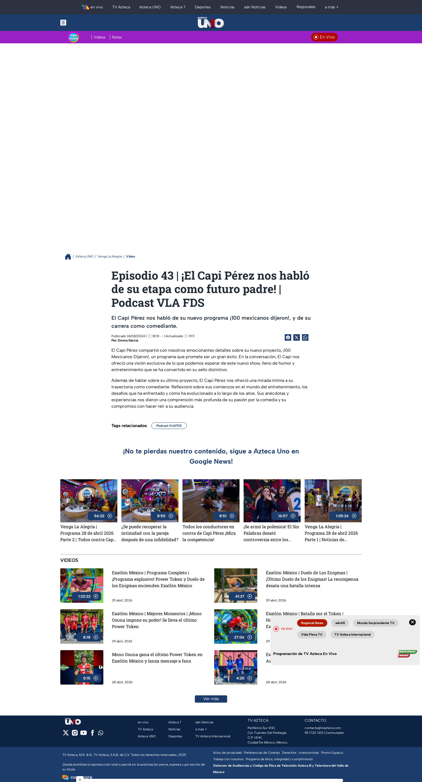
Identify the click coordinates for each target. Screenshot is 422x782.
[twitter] (65, 734)
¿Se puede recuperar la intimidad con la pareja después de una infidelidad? (149, 533)
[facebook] (92, 734)
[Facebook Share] (288, 337)
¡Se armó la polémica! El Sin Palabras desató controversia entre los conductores (271, 533)
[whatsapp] (100, 734)
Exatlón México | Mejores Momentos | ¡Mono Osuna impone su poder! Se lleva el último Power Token (157, 620)
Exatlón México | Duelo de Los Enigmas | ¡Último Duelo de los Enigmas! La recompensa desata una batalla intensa (312, 579)
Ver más (211, 698)
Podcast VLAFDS (169, 426)
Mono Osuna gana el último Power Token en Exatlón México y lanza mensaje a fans (157, 657)
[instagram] (74, 734)
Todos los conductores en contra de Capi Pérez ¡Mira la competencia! (209, 533)
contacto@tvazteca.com (323, 728)
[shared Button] (305, 337)
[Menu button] (81, 22)
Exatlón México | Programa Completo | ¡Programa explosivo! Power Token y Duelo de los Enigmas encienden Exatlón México (158, 579)
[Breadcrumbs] (70, 256)
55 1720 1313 (314, 733)
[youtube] (83, 734)
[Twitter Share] (296, 337)
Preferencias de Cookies (262, 753)
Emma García (128, 340)
